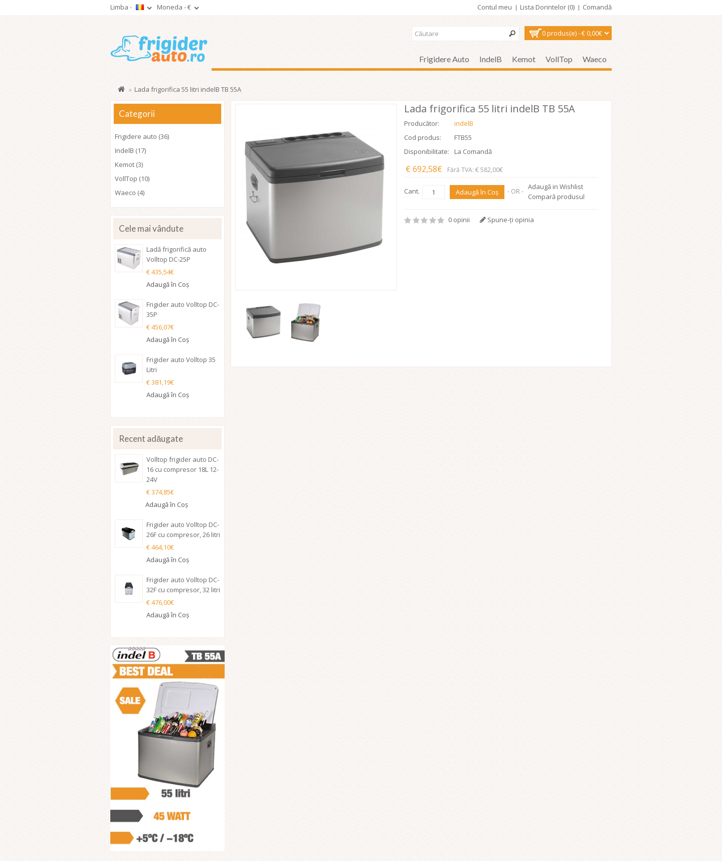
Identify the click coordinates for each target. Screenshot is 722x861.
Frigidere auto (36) (142, 136)
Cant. (412, 191)
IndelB (490, 59)
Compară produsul (556, 196)
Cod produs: (422, 137)
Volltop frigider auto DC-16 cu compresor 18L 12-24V (182, 469)
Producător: (421, 123)
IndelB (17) (130, 150)
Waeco (595, 59)
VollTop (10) (132, 178)
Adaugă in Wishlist (555, 186)
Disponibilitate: (426, 151)
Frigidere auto (444, 59)
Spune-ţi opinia (507, 219)
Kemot (523, 59)
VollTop (559, 59)
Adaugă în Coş (477, 192)
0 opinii (459, 219)
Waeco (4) (129, 192)
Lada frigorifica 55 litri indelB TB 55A (187, 89)
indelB (463, 123)
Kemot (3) (129, 164)
